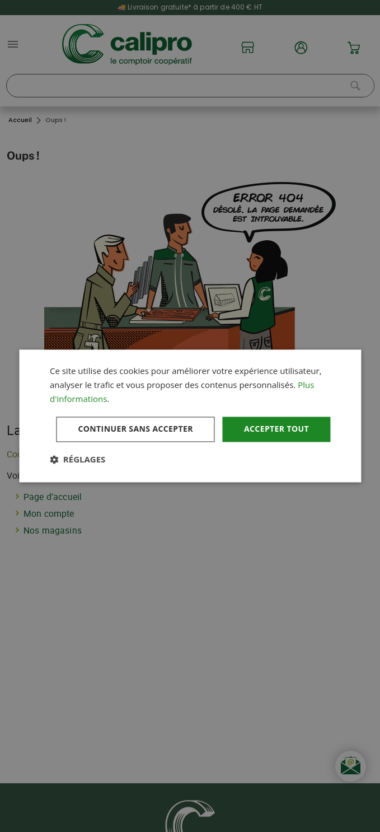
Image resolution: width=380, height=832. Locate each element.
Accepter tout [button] (276, 429)
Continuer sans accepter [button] (135, 429)
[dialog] (190, 415)
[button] (77, 460)
